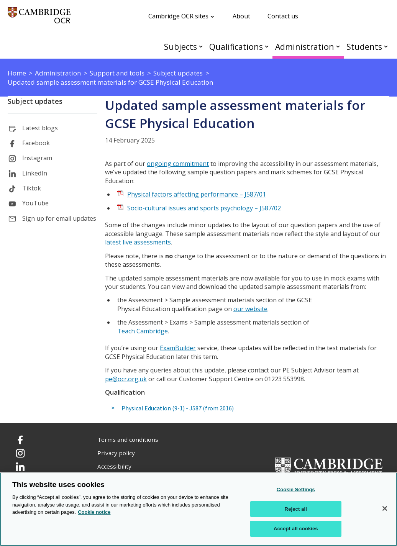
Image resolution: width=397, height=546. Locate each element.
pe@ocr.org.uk (126, 379)
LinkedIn (34, 173)
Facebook (36, 143)
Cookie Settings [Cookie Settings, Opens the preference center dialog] (296, 489)
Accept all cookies (296, 528)
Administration (304, 46)
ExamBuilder (178, 348)
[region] (198, 509)
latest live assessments (138, 242)
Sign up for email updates (59, 218)
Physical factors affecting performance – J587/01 (196, 194)
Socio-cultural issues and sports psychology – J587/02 (204, 208)
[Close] (384, 508)
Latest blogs (40, 128)
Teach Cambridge (142, 331)
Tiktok (31, 188)
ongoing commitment (178, 163)
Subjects (180, 46)
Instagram (37, 158)
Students (364, 46)
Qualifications (236, 46)
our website (250, 309)
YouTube (35, 203)
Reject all (296, 509)
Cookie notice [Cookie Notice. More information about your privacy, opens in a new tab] (94, 512)
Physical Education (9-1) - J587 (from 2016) (177, 408)
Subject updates (35, 101)
